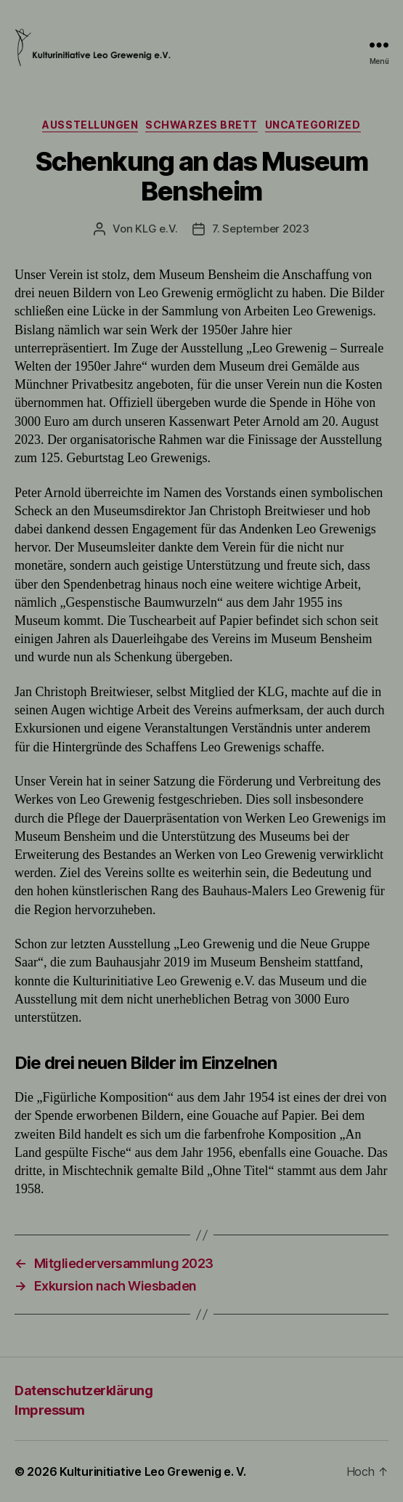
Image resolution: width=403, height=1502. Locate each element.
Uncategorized (313, 124)
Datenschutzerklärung (83, 1390)
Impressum (50, 1410)
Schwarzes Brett (201, 124)
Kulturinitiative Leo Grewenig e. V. (153, 1471)
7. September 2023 (260, 228)
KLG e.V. (156, 228)
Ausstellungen (90, 124)
